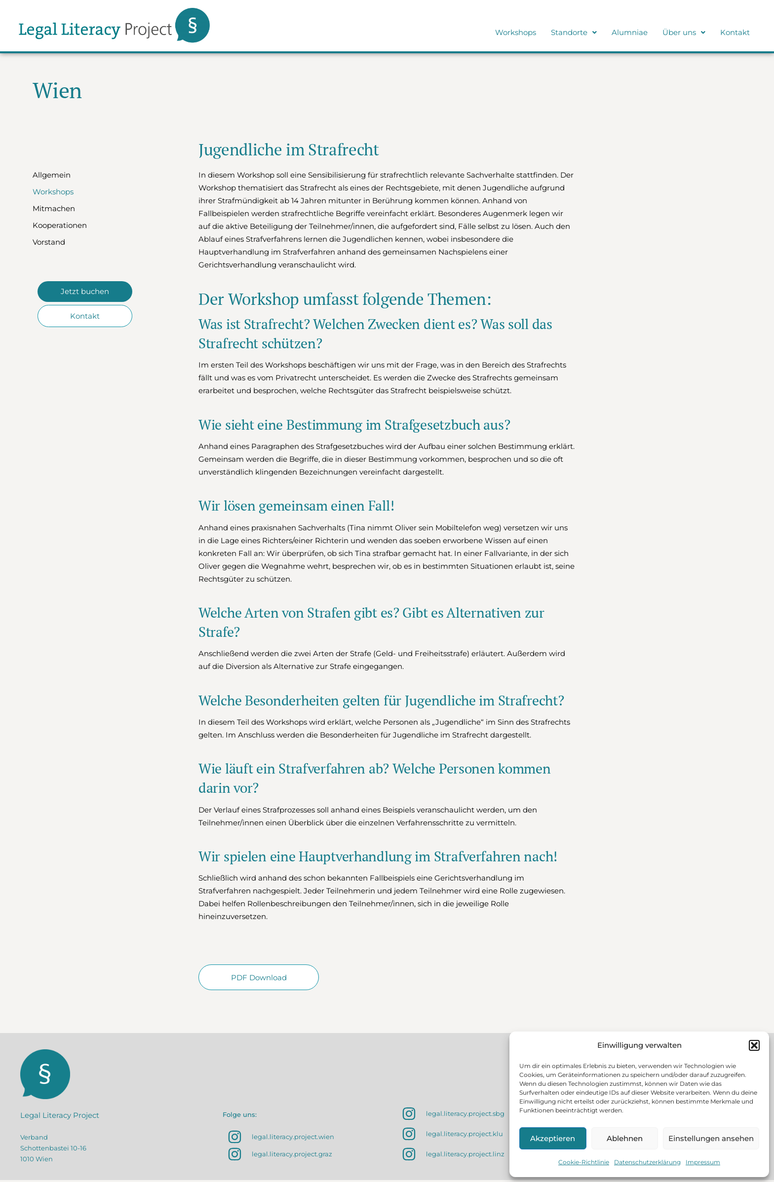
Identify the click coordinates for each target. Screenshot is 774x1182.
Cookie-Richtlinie (583, 1162)
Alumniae (630, 32)
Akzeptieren (552, 1138)
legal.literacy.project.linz (465, 1156)
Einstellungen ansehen (711, 1138)
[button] (754, 1045)
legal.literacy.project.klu (464, 1136)
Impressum (703, 1162)
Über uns (683, 32)
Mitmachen (54, 208)
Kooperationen (60, 225)
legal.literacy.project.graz (292, 1156)
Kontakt (735, 32)
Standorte (574, 32)
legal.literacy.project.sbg (465, 1115)
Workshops (515, 32)
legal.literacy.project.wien (293, 1139)
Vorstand (49, 242)
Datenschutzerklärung (647, 1162)
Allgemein (52, 175)
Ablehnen (625, 1138)
